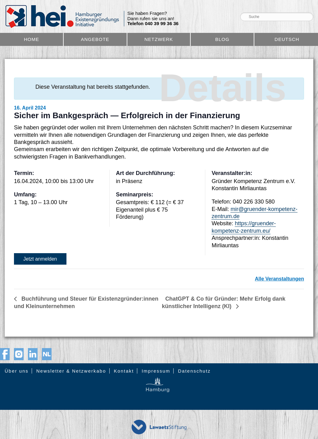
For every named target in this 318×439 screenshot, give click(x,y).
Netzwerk (158, 39)
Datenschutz (194, 371)
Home (31, 39)
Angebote (95, 39)
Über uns (17, 371)
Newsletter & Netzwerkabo (71, 371)
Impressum (156, 371)
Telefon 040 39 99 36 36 (153, 23)
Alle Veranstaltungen (279, 278)
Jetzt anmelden (40, 259)
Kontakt (124, 371)
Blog (222, 39)
